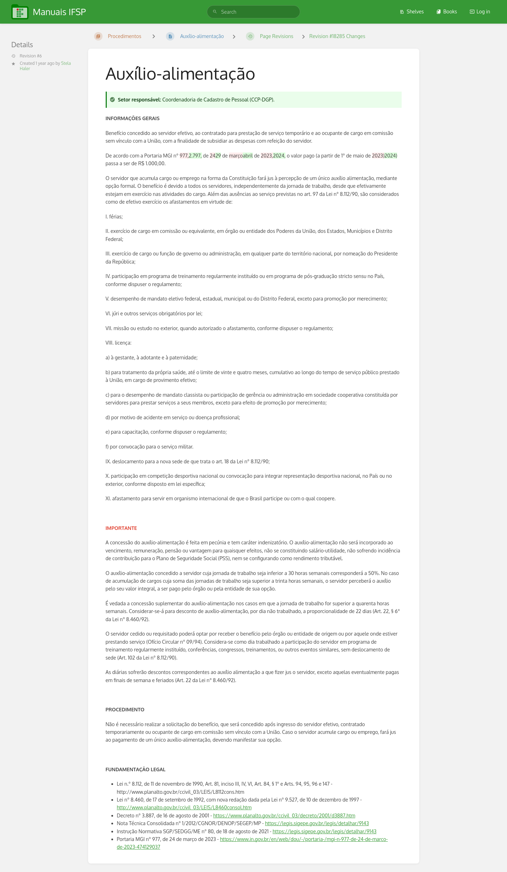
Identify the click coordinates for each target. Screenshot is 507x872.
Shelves (412, 11)
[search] (253, 11)
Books (446, 11)
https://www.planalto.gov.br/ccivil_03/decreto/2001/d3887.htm (284, 815)
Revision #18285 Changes (337, 36)
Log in (480, 11)
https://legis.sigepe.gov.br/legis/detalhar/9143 (317, 823)
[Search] (214, 12)
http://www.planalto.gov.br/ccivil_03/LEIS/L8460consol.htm (184, 807)
